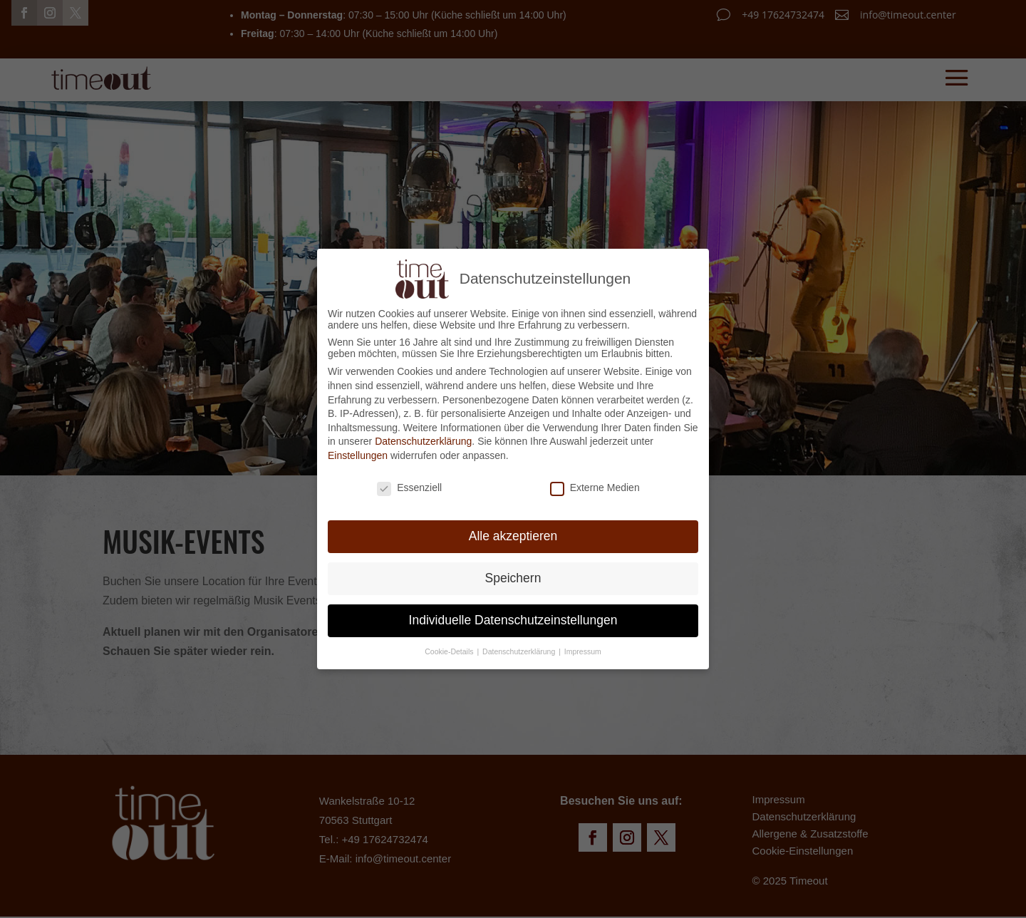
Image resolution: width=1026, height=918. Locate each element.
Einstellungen (358, 452)
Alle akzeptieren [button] (513, 533)
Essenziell (409, 484)
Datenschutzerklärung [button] (519, 648)
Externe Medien (595, 484)
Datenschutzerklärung (423, 438)
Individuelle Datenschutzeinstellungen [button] (513, 617)
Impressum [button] (582, 648)
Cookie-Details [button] (450, 648)
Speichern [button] (513, 575)
